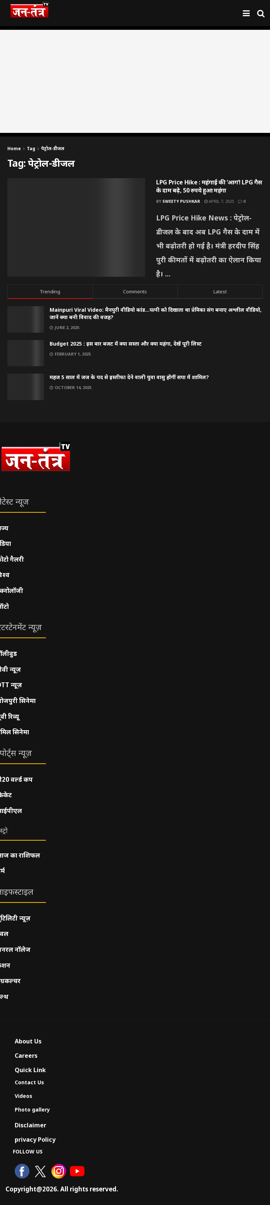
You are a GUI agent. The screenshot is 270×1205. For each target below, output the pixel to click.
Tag (31, 148)
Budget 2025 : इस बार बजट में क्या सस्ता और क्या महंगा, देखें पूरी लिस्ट (126, 343)
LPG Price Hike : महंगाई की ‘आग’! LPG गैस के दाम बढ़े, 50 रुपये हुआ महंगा (209, 186)
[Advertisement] (135, 81)
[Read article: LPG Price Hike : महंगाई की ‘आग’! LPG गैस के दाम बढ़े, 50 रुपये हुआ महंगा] (76, 227)
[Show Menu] (246, 13)
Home (14, 148)
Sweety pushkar (181, 201)
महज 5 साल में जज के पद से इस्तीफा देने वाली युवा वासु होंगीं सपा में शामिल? (129, 377)
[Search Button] (260, 13)
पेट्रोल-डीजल (52, 148)
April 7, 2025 (219, 201)
